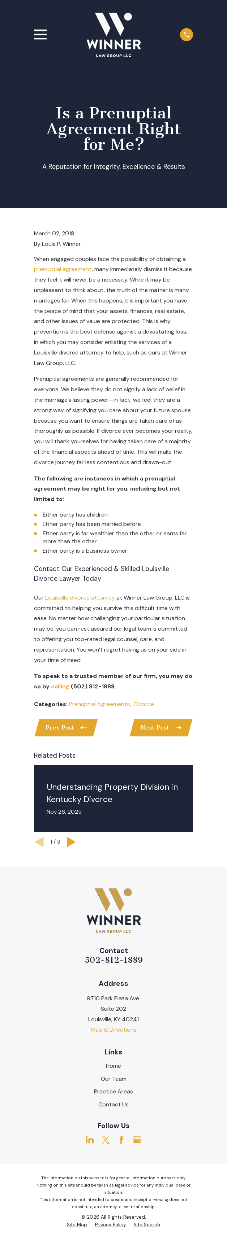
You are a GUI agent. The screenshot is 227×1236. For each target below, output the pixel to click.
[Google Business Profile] (137, 1140)
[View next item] (71, 842)
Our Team (114, 1079)
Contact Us (113, 1105)
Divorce (144, 704)
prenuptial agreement (63, 269)
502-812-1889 (114, 960)
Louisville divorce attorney (80, 597)
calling (60, 686)
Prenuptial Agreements (99, 704)
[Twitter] (106, 1140)
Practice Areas (113, 1092)
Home (113, 1066)
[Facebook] (121, 1140)
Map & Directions (114, 1030)
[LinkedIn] (90, 1140)
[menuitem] (77, 1225)
